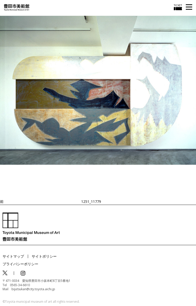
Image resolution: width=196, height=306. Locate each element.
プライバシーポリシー (20, 263)
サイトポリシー (44, 256)
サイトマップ (13, 256)
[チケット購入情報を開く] (178, 7)
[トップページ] (16, 7)
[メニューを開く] (189, 7)
